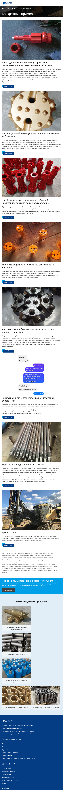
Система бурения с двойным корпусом (46, 654)
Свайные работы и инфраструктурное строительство (18, 732)
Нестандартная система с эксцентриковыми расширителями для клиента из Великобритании (27, 64)
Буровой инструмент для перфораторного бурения (17, 699)
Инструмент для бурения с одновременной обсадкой (18, 705)
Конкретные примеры (8, 745)
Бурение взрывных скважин (10, 718)
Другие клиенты (10, 532)
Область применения (11, 713)
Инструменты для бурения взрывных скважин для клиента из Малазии (28, 330)
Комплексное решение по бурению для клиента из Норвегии (28, 266)
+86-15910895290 (10, 773)
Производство (6, 748)
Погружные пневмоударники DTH (12, 702)
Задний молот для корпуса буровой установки (16, 655)
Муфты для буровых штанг (46, 627)
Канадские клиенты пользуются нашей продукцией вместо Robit (28, 399)
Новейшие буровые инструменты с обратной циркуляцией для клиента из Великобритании (25, 201)
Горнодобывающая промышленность (13, 724)
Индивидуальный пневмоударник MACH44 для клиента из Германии (30, 134)
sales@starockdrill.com (11, 770)
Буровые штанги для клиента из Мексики (23, 464)
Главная (5, 8)
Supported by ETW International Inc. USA (31, 787)
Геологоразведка (7, 721)
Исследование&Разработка (10, 754)
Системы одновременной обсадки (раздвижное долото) (16, 628)
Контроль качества (8, 751)
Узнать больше (8, 86)
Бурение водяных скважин (10, 727)
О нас (14, 8)
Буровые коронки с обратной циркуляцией (16, 681)
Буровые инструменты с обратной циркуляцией (16, 708)
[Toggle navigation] (59, 3)
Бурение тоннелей (7, 729)
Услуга (4, 757)
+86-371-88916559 (10, 776)
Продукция (7, 694)
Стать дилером (6, 742)
